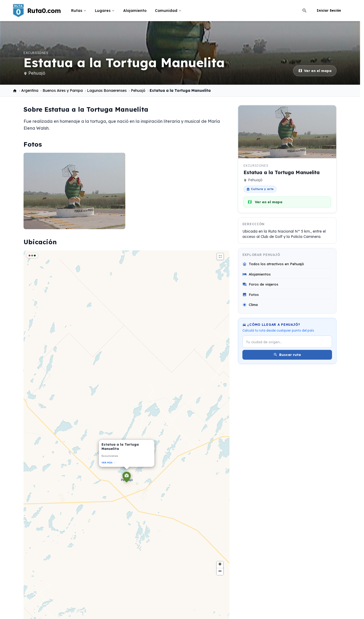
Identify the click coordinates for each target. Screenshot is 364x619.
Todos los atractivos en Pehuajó (273, 264)
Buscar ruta (287, 355)
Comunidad (168, 10)
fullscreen (220, 256)
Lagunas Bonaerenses (107, 90)
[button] (126, 477)
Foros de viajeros (260, 284)
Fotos (250, 294)
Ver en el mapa (314, 71)
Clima (250, 304)
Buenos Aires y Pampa (63, 90)
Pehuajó (36, 73)
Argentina (29, 90)
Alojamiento (134, 10)
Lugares (105, 10)
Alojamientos (256, 274)
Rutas (78, 10)
